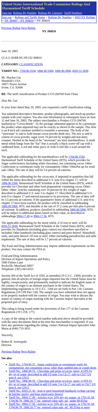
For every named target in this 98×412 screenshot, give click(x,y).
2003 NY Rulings (85, 17)
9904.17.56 (40, 216)
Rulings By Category (50, 12)
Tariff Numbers (73, 12)
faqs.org (7, 12)
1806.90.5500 (45, 70)
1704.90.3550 (28, 70)
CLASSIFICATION (31, 64)
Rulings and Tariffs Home (30, 17)
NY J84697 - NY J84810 (19, 20)
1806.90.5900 (63, 70)
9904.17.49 (23, 216)
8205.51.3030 (80, 70)
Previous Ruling (10, 28)
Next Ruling (28, 28)
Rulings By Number (25, 12)
